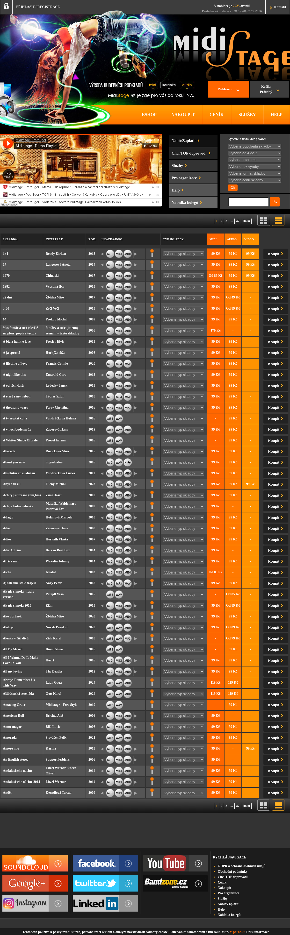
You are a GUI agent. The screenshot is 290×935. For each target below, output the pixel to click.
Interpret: (54, 239)
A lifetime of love (15, 363)
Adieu (7, 528)
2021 (91, 737)
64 (4, 319)
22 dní (7, 297)
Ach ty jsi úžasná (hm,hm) (22, 495)
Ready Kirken (56, 253)
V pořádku (238, 932)
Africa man (11, 561)
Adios (7, 539)
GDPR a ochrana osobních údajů (242, 866)
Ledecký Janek (56, 385)
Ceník (222, 882)
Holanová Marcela (59, 517)
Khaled (51, 572)
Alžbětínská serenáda (18, 693)
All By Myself (13, 649)
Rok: (92, 239)
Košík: (266, 90)
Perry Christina (57, 407)
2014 (91, 264)
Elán (49, 605)
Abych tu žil (11, 484)
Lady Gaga (54, 682)
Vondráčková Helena (61, 418)
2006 (91, 715)
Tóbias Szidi (55, 396)
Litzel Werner (56, 782)
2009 (91, 319)
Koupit (276, 253)
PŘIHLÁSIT (25, 7)
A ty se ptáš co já (15, 418)
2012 (91, 671)
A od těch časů (13, 385)
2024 (91, 682)
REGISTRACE (48, 7)
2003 (91, 572)
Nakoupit (224, 888)
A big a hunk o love (17, 341)
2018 (91, 396)
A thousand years (15, 407)
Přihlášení (225, 89)
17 (4, 264)
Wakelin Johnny (57, 561)
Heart (50, 660)
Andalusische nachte (18, 770)
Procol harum (56, 440)
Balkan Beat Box (58, 550)
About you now (14, 462)
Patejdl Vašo (55, 594)
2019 (91, 429)
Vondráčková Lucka (60, 473)
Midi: (214, 239)
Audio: (232, 239)
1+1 (5, 253)
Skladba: (10, 239)
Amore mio (11, 748)
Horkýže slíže (55, 352)
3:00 (6, 308)
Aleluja (8, 627)
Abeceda (9, 451)
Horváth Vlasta (57, 539)
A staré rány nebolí (16, 396)
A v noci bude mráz (17, 429)
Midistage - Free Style (61, 705)
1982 (6, 286)
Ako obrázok (12, 616)
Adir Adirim (12, 550)
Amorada (10, 737)
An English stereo (16, 759)
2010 (91, 495)
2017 (91, 275)
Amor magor (12, 727)
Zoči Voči (52, 308)
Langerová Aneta (58, 264)
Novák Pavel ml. (57, 627)
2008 (91, 330)
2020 (91, 363)
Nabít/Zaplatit (228, 904)
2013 (91, 253)
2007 (91, 539)
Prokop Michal (56, 319)
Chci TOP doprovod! (233, 877)
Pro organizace (228, 893)
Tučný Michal (55, 484)
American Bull (13, 715)
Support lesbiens (58, 759)
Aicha (7, 572)
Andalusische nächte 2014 (21, 782)
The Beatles (54, 671)
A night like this (14, 374)
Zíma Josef (54, 495)
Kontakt (280, 7)
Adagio (8, 517)
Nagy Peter (54, 583)
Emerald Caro (56, 374)
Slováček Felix (56, 737)
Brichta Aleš (55, 715)
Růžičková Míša (57, 451)
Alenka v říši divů (16, 638)
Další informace (257, 932)
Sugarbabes (54, 462)
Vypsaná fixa (55, 286)
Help (221, 909)
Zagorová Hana (57, 429)
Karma (51, 748)
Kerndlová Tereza (59, 792)
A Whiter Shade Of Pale (20, 440)
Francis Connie (57, 363)
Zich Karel (53, 638)
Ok (233, 188)
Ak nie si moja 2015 (17, 605)
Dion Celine (54, 649)
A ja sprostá (11, 352)
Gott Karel (53, 693)
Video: (249, 239)
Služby (222, 898)
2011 (91, 473)
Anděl (7, 792)
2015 (91, 286)
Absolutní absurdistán (19, 473)
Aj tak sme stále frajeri (19, 583)
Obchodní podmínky (232, 871)
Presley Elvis (55, 341)
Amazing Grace (14, 705)
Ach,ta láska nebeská (18, 506)
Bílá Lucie (53, 727)
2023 (91, 484)
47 (237, 221)
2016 (91, 407)
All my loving (12, 671)
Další (246, 221)
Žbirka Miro (55, 297)
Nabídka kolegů (229, 915)
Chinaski (52, 275)
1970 (6, 275)
